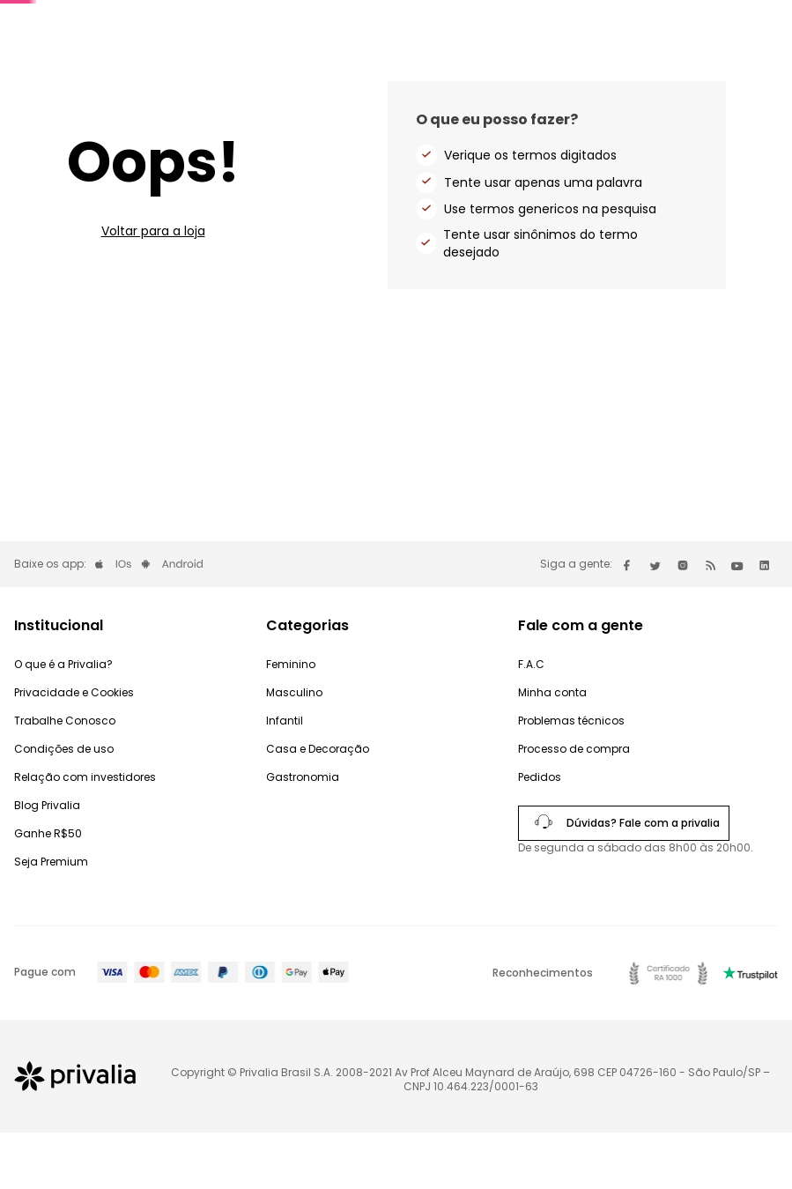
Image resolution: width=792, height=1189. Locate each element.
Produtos (742, 74)
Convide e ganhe (531, 25)
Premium (438, 25)
